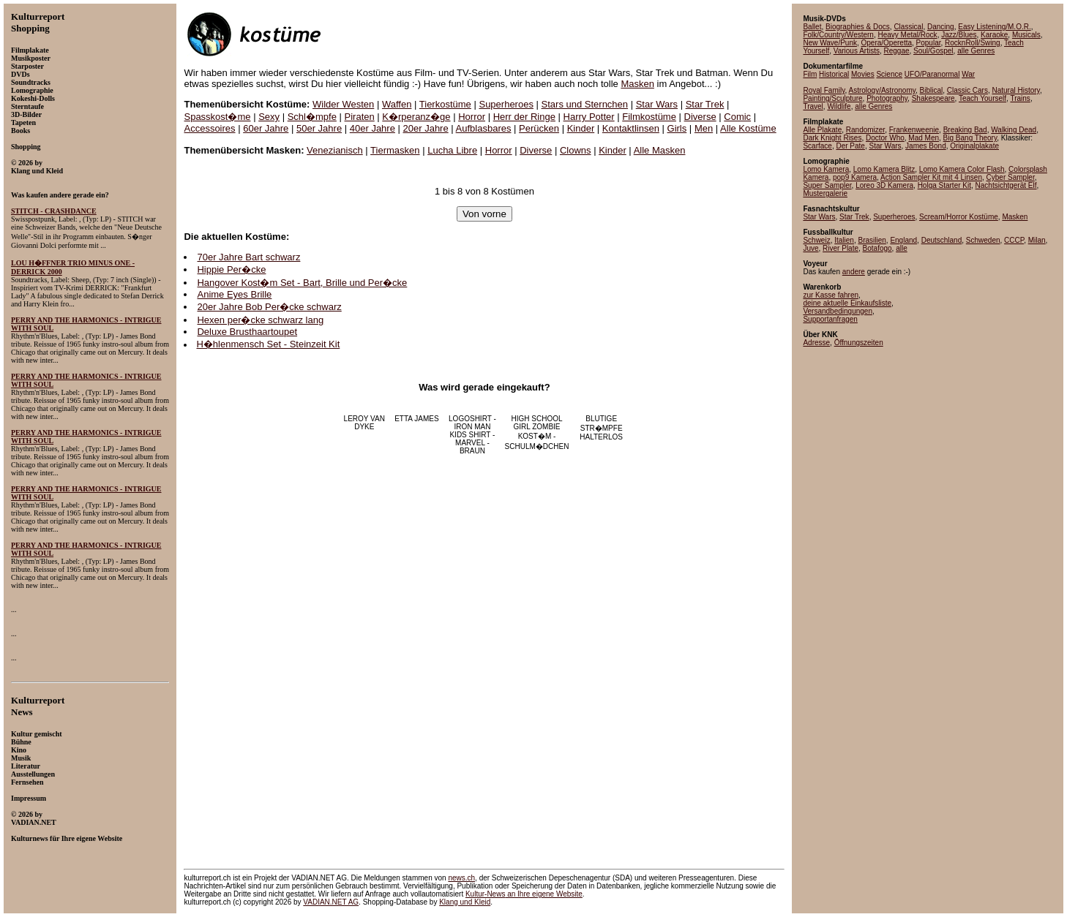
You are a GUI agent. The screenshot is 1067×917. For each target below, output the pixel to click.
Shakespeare (933, 98)
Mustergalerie (825, 193)
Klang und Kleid (464, 902)
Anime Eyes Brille (234, 294)
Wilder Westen (343, 104)
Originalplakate (974, 146)
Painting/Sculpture (832, 98)
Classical (908, 27)
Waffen (396, 104)
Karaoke (994, 35)
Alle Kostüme (748, 128)
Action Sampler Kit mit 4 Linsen (931, 177)
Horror (471, 116)
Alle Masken (660, 150)
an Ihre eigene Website (524, 894)
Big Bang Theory (970, 138)
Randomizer (865, 130)
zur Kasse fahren (830, 295)
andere (853, 272)
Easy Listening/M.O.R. (994, 27)
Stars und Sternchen (585, 104)
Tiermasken (394, 150)
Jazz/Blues (958, 35)
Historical (834, 74)
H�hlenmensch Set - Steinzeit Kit (268, 344)
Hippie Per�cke (231, 269)
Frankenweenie (914, 130)
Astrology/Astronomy (882, 90)
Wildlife (838, 106)
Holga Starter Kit (944, 185)
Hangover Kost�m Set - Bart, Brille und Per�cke (302, 282)
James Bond (925, 146)
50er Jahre (319, 128)
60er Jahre (265, 128)
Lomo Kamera (826, 169)
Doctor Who (885, 138)
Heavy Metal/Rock (907, 35)
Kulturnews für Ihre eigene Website (66, 838)
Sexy (269, 116)
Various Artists (857, 51)
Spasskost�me (217, 116)
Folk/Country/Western (838, 35)
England (903, 240)
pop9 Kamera (855, 177)
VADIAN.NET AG (331, 902)
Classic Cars (967, 90)
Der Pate (850, 146)
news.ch (461, 878)
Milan (1037, 240)
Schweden (983, 240)
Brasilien (872, 240)
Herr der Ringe (524, 116)
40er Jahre (372, 128)
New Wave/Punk (830, 43)
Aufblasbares (484, 128)
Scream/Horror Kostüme (958, 217)
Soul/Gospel (933, 51)
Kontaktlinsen (630, 128)
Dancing (940, 27)
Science (889, 74)
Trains (1020, 98)
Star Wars (657, 104)
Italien (844, 240)
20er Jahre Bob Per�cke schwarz (269, 306)
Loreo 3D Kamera (884, 185)
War (968, 74)
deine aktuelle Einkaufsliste (847, 303)
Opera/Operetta (886, 43)
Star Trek (705, 104)
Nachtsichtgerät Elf (1006, 185)
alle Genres (976, 51)
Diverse (700, 116)
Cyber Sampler (1010, 177)
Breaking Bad (965, 130)
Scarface (817, 146)
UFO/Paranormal (932, 74)
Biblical (931, 90)
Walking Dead (1013, 130)
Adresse (816, 343)
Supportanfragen (830, 319)
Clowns (575, 150)
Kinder (581, 128)
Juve (810, 248)
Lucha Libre (452, 150)
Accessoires (209, 128)
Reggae (896, 51)
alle (901, 248)
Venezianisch (335, 150)
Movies (863, 74)
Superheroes (506, 104)
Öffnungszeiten (858, 343)
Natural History (1015, 90)
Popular (928, 43)
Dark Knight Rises (832, 138)
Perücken (539, 128)
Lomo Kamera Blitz (884, 169)
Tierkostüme (445, 104)
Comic (737, 116)
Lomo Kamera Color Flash (962, 169)
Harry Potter (589, 116)
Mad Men (923, 138)
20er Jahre (426, 128)
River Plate (840, 248)
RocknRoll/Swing (972, 43)
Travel (813, 106)
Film (810, 74)
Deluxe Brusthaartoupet (247, 331)
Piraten (360, 116)
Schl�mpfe (312, 116)
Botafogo (877, 248)
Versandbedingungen (837, 311)
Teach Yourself (982, 98)
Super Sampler (827, 185)
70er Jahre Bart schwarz (248, 257)
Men (704, 128)
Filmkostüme (649, 116)
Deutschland (941, 240)
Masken (637, 83)
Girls (677, 128)
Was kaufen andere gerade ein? (60, 195)
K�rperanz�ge (416, 116)
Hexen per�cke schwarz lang (260, 319)
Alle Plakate (822, 130)
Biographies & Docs (857, 27)
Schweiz (816, 240)
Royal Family (824, 90)
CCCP (1014, 240)
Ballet (812, 27)
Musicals (1026, 35)
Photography (886, 98)
